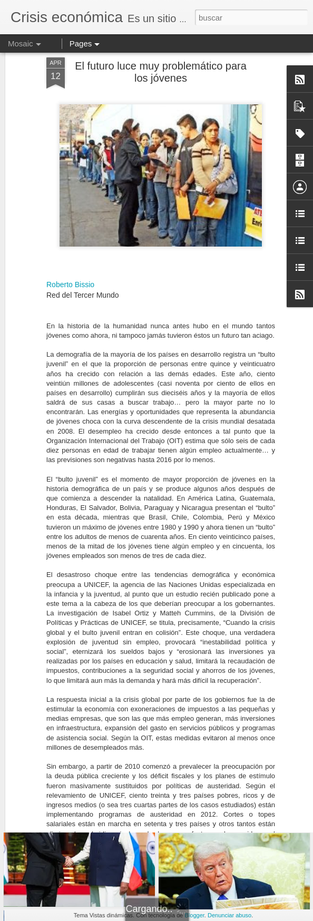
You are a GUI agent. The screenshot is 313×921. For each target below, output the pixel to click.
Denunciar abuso (229, 915)
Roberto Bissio (70, 218)
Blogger (194, 915)
